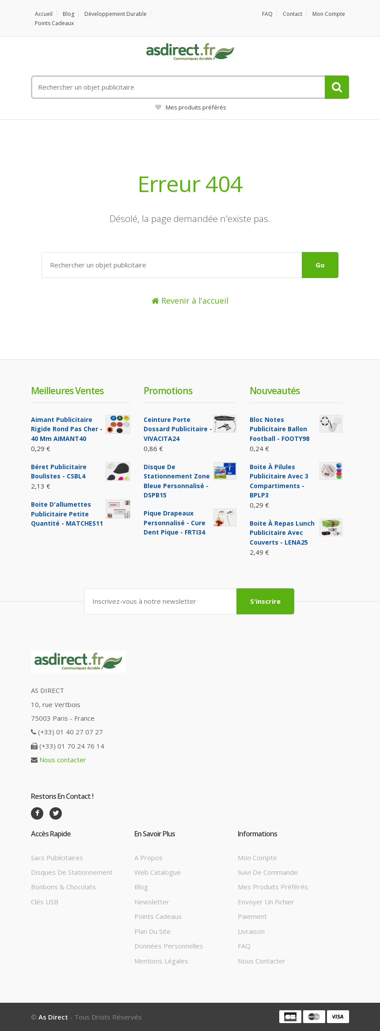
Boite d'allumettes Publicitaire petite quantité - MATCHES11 (67, 513)
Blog (68, 14)
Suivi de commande (268, 872)
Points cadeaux (54, 23)
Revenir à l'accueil (190, 300)
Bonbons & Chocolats (63, 886)
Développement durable (115, 14)
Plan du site (152, 931)
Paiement (252, 916)
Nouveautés (275, 390)
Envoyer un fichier (266, 901)
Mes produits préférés (190, 107)
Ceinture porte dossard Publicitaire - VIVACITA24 (178, 429)
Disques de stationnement (72, 872)
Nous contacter (62, 759)
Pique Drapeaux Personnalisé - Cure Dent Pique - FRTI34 (174, 522)
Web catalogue (157, 872)
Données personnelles (168, 945)
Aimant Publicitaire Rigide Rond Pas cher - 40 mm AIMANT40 (67, 429)
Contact (292, 14)
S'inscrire (265, 601)
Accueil (44, 14)
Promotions (168, 390)
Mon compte (328, 14)
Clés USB (44, 901)
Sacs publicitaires (57, 857)
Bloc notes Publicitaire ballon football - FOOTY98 (279, 429)
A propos (148, 857)
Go (320, 264)
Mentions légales (161, 960)
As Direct (53, 1016)
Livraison (251, 931)
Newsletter (151, 901)
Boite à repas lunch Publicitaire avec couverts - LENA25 (282, 532)
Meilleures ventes (67, 390)
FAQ (267, 14)
